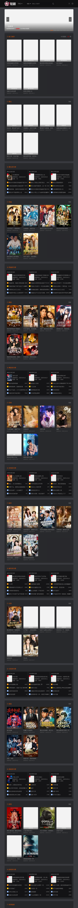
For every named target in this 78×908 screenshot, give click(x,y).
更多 (70, 101)
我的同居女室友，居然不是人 (14, 357)
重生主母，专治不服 (12, 156)
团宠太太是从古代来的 (46, 228)
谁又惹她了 (59, 63)
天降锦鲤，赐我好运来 (62, 529)
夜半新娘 (9, 730)
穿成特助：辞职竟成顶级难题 (30, 357)
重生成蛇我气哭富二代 (62, 730)
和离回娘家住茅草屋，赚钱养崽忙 (14, 63)
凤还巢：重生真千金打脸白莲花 (14, 128)
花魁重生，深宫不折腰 (29, 128)
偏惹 (57, 429)
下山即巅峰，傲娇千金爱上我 (14, 429)
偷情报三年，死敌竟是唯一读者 (63, 329)
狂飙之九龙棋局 (27, 730)
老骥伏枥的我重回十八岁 (63, 128)
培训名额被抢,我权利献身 (47, 529)
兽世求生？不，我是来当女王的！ (63, 630)
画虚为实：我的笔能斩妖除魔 (30, 758)
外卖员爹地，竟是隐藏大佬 (30, 329)
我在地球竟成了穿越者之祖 (14, 329)
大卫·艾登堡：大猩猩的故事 (47, 830)
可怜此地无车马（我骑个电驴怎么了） (14, 859)
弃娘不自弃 (59, 830)
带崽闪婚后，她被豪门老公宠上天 (14, 557)
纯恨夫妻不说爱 (27, 457)
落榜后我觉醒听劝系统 (29, 63)
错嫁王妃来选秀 (11, 91)
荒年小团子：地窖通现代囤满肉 (30, 256)
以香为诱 (42, 429)
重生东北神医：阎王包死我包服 (47, 730)
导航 (20, 4)
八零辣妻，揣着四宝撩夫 (14, 529)
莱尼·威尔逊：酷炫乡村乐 (14, 830)
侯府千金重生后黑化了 (46, 630)
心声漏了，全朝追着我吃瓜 (30, 630)
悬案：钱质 (10, 758)
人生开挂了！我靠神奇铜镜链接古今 (14, 228)
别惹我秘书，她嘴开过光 (30, 529)
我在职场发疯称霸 (28, 557)
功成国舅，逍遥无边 (29, 228)
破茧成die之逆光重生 (13, 256)
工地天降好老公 (27, 830)
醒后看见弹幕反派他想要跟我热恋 (47, 63)
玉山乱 (25, 658)
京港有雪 (26, 429)
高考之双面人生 (27, 91)
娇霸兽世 (9, 658)
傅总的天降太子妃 (12, 457)
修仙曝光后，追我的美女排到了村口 (14, 630)
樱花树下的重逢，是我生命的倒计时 (47, 128)
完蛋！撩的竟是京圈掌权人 (47, 329)
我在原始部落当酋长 (62, 228)
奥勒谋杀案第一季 (28, 859)
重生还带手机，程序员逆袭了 (30, 156)
